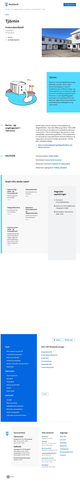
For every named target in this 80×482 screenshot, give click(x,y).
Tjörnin (43, 9)
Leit (45, 394)
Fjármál (9, 388)
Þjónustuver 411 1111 (50, 460)
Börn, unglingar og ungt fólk (17, 9)
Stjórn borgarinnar (12, 375)
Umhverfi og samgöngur (14, 360)
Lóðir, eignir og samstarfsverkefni (16, 415)
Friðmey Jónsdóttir (60, 168)
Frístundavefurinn (46, 361)
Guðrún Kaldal (53, 156)
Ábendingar (50, 466)
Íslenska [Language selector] (58, 340)
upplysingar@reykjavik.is (50, 454)
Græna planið (10, 391)
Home (6, 9)
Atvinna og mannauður (13, 385)
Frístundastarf (27, 9)
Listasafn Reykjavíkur (47, 367)
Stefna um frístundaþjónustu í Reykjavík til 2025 (65, 207)
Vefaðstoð (50, 437)
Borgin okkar (45, 358)
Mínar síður (70, 340)
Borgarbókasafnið (46, 352)
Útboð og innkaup (12, 403)
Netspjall (50, 443)
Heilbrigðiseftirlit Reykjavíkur (15, 406)
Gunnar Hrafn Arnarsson (53, 160)
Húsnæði (9, 400)
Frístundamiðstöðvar (36, 9)
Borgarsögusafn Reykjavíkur (49, 355)
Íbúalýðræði (10, 367)
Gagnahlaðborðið (46, 364)
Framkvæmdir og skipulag (14, 354)
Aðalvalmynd (70, 4)
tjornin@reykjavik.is (13, 40)
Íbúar (9, 9)
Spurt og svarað (50, 449)
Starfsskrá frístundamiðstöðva (62, 201)
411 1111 (10, 37)
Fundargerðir (10, 381)
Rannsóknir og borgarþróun (15, 409)
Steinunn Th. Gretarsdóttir (61, 164)
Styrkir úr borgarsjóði (13, 412)
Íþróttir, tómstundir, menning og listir (17, 363)
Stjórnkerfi (10, 378)
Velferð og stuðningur (13, 357)
